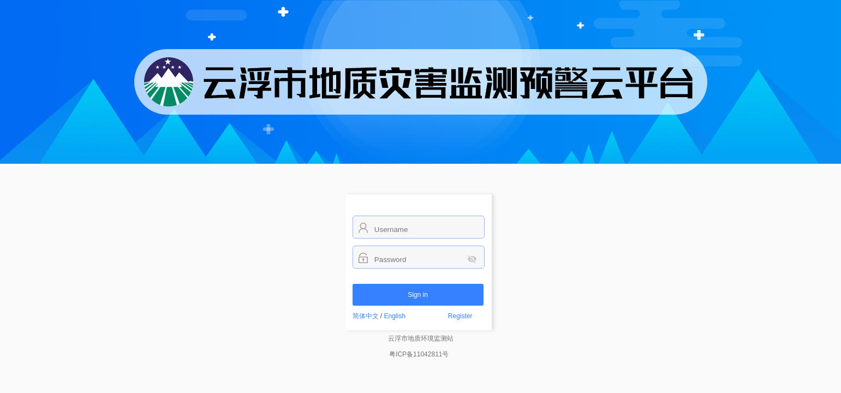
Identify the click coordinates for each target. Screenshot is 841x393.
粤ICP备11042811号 (419, 354)
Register (460, 316)
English (394, 316)
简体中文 (366, 316)
